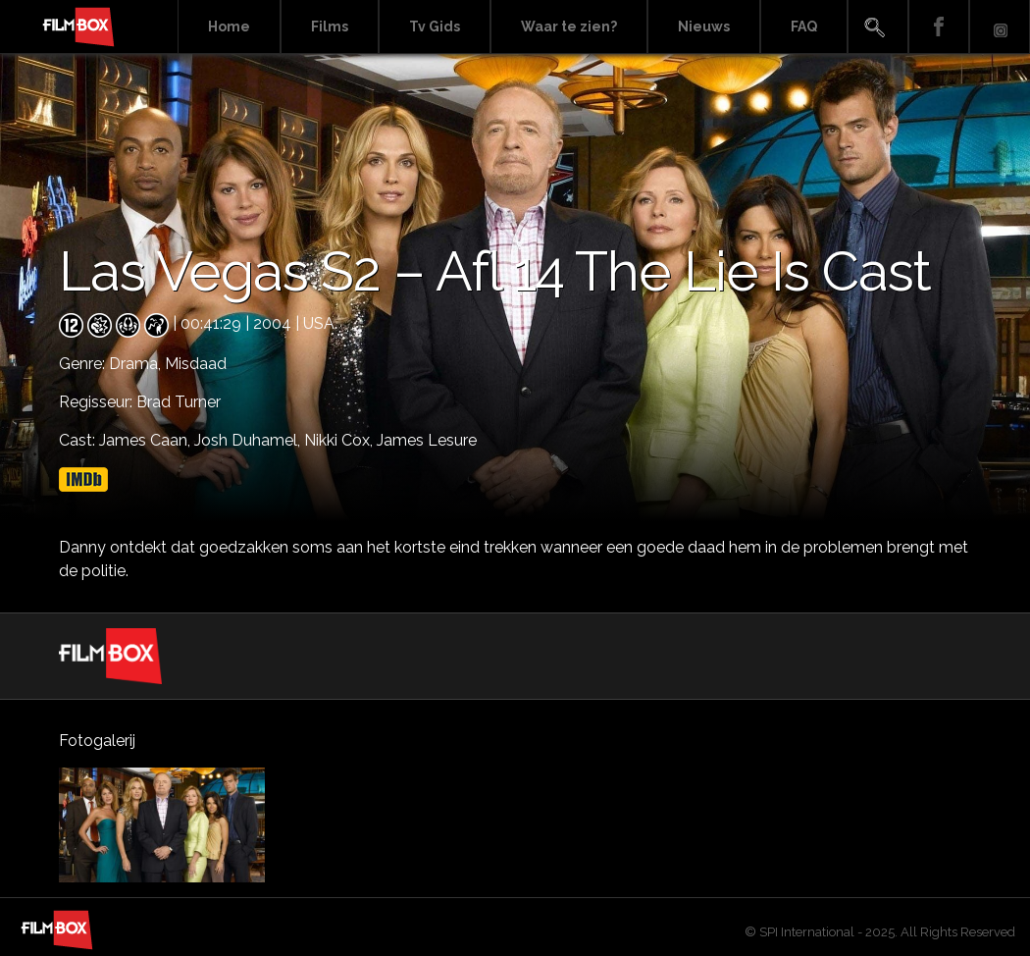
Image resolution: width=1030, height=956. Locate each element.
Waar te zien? (569, 26)
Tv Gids (434, 26)
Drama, (137, 363)
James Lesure (427, 440)
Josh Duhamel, (249, 440)
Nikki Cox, (340, 440)
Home (229, 26)
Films (329, 26)
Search (878, 27)
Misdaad (196, 363)
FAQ (804, 26)
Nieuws (704, 26)
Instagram (999, 27)
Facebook (938, 27)
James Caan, (146, 440)
